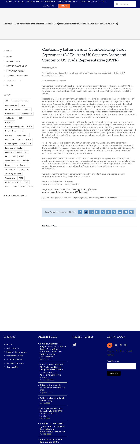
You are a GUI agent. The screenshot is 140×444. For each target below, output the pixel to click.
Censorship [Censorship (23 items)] (27, 114)
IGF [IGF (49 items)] (30, 144)
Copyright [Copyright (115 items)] (9, 122)
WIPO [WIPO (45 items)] (16, 186)
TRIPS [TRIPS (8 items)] (21, 178)
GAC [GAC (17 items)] (13, 139)
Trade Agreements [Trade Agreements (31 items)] (13, 174)
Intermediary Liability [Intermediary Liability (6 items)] (14, 148)
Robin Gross (50, 198)
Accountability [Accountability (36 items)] (11, 105)
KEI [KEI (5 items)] (6, 156)
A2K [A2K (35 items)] (6, 101)
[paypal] (121, 345)
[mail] (125, 345)
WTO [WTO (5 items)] (31, 186)
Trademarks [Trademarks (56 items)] (10, 178)
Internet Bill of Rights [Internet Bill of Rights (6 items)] (13, 152)
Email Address (113, 361)
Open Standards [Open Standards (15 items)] (12, 161)
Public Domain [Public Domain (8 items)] (21, 165)
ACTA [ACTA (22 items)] (22, 105)
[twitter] (109, 345)
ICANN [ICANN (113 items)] (22, 144)
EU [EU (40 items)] (23, 131)
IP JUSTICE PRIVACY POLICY (16, 196)
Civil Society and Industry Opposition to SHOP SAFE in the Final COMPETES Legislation (52, 412)
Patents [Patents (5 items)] (26, 161)
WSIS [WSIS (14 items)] (23, 186)
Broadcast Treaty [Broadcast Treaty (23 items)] (12, 109)
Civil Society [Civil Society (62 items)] (10, 118)
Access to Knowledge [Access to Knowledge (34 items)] (21, 101)
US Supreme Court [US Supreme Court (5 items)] (13, 182)
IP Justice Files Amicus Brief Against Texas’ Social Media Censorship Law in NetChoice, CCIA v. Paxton (52, 428)
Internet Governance (108, 198)
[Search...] (125, 4)
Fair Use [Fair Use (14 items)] (8, 135)
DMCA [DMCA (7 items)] (29, 127)
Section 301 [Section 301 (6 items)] (10, 169)
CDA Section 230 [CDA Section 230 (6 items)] (12, 114)
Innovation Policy (92, 198)
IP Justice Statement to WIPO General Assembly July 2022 (52, 388)
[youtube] (116, 345)
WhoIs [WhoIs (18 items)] (7, 186)
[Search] (117, 4)
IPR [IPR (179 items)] (26, 152)
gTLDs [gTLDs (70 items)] (28, 139)
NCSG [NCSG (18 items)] (13, 156)
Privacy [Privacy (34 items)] (8, 165)
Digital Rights (79, 198)
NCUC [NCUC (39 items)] (21, 156)
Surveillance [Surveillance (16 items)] (23, 169)
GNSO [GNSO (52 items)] (20, 139)
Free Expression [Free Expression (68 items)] (21, 135)
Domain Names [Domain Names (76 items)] (11, 131)
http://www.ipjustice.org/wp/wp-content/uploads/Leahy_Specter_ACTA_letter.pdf (69, 190)
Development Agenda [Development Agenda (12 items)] (14, 127)
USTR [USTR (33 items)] (26, 182)
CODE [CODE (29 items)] (21, 118)
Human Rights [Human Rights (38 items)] (11, 144)
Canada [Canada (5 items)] (26, 109)
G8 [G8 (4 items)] (6, 139)
